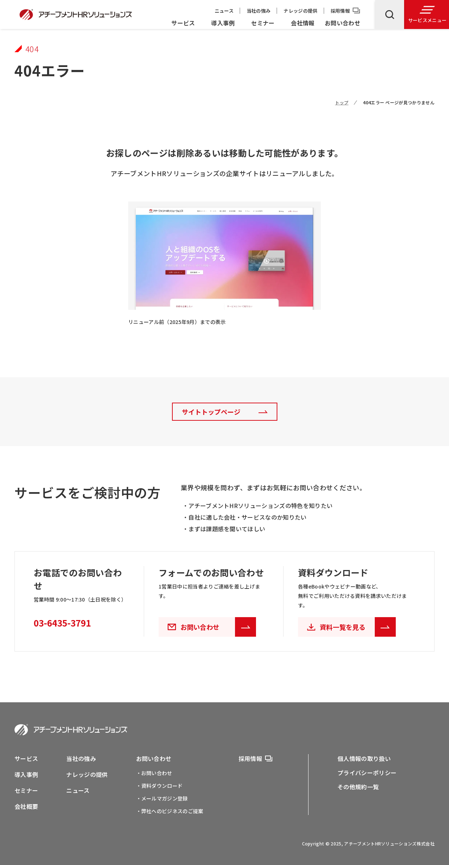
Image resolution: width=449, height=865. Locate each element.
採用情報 (340, 10)
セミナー (262, 22)
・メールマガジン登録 (162, 798)
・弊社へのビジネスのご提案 (169, 811)
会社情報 (302, 22)
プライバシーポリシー (366, 772)
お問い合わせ (342, 22)
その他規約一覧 (358, 786)
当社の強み (259, 10)
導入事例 (223, 22)
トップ (341, 102)
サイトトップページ (211, 411)
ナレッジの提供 (300, 10)
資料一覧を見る (358, 627)
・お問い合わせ (154, 773)
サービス (183, 22)
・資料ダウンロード (159, 785)
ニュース (224, 10)
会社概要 (26, 806)
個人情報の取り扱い (364, 758)
